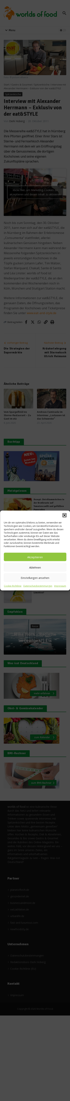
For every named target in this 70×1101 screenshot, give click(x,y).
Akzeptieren (35, 557)
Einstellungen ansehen (35, 577)
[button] (64, 515)
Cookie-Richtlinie (12, 586)
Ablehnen (35, 567)
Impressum (60, 586)
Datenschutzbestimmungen (37, 586)
